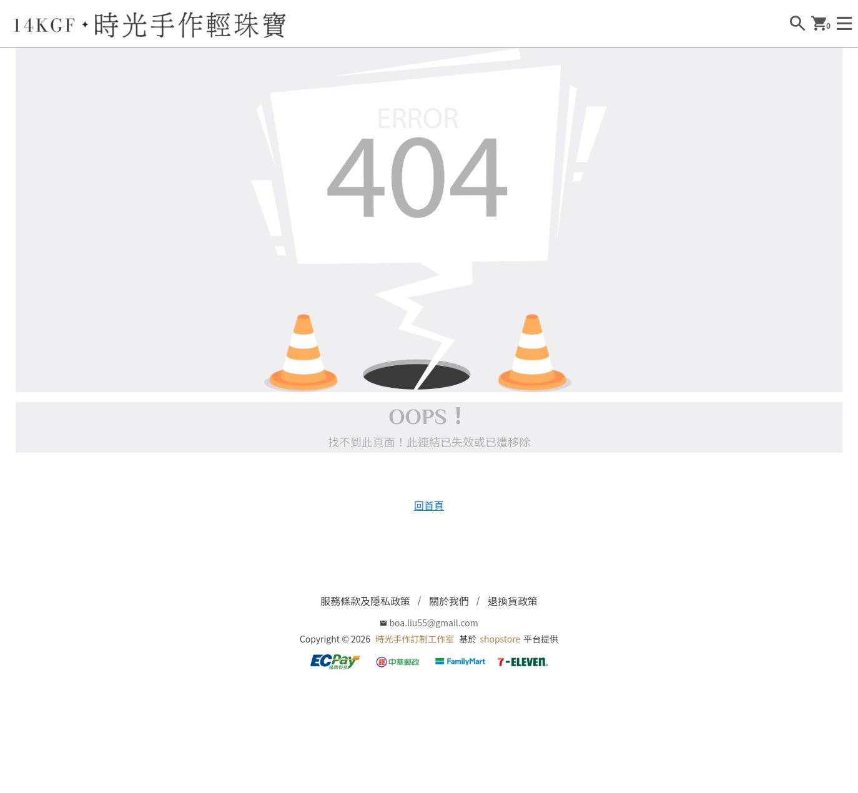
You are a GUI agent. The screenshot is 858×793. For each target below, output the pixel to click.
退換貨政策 (513, 600)
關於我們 (449, 600)
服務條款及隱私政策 (365, 600)
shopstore (500, 639)
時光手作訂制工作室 (414, 639)
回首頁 (429, 505)
